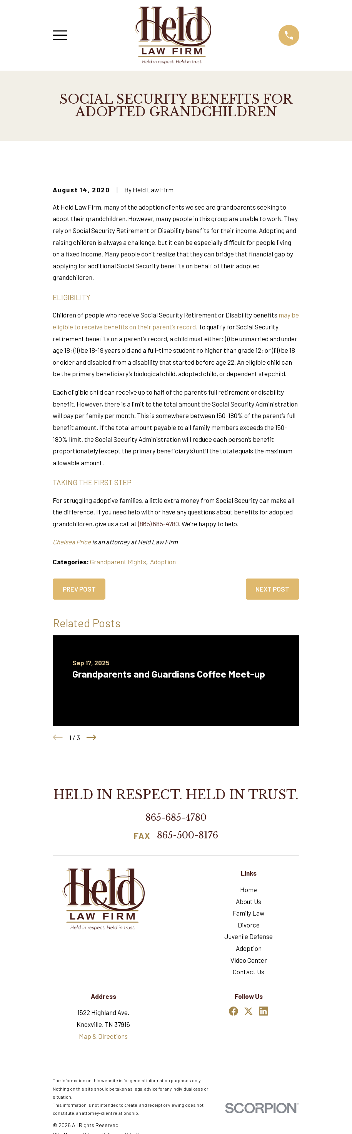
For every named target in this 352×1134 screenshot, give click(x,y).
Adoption (163, 561)
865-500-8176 (187, 836)
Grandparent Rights (118, 561)
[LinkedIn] (263, 1011)
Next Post (272, 589)
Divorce (249, 925)
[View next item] (92, 737)
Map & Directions (103, 1036)
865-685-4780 (176, 817)
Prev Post (79, 589)
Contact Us (248, 971)
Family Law (248, 913)
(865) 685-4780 (158, 523)
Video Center (248, 960)
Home (248, 889)
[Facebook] (233, 1011)
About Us (248, 901)
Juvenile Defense (248, 936)
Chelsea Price (72, 542)
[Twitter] (248, 1011)
